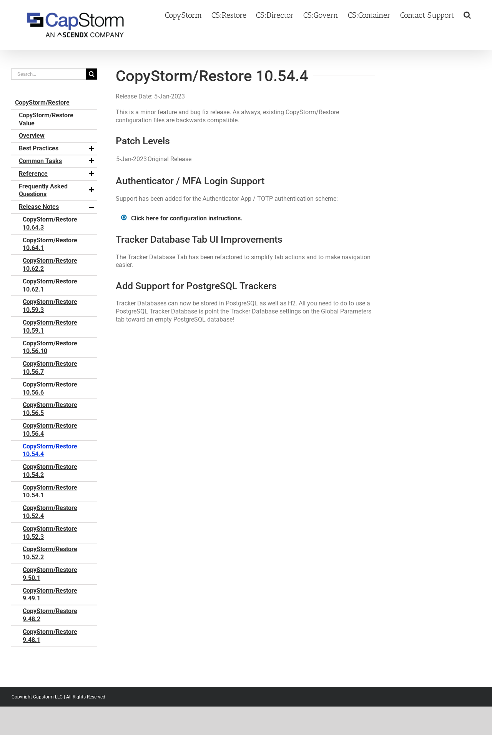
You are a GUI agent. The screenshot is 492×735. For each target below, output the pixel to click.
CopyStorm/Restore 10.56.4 (50, 429)
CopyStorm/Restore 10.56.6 (50, 388)
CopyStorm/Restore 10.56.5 (50, 409)
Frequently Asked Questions (57, 190)
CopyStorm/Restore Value (46, 119)
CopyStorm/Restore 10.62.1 (50, 285)
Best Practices (57, 148)
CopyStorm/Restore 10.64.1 (50, 244)
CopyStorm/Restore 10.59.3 (50, 305)
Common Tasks (57, 161)
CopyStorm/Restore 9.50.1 (50, 574)
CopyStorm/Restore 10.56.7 (50, 367)
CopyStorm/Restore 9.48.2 (50, 615)
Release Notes (57, 207)
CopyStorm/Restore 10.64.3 (50, 223)
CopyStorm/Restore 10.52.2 (50, 553)
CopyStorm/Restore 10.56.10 (50, 347)
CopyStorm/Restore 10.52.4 (50, 512)
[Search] (91, 74)
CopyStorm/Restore (42, 102)
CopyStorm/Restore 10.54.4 (50, 450)
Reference (57, 174)
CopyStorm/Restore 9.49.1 (50, 594)
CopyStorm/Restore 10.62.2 (50, 264)
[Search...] (48, 74)
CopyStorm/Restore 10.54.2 (50, 470)
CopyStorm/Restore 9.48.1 (50, 635)
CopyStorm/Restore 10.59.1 (50, 326)
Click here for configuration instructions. (187, 218)
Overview (32, 135)
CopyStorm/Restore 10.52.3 (50, 532)
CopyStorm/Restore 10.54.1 (50, 491)
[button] (467, 14)
